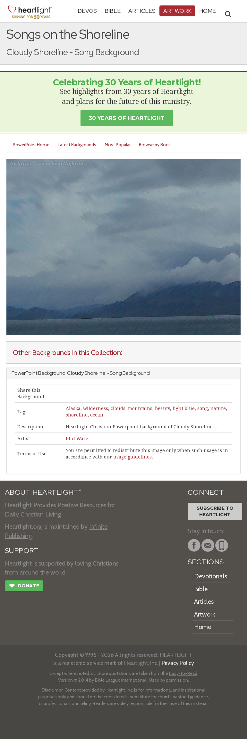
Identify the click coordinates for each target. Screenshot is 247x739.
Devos (87, 10)
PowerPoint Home (31, 144)
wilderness (95, 408)
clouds (118, 408)
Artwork (177, 10)
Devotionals (210, 576)
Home (202, 627)
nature (218, 408)
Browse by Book (155, 144)
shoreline (77, 414)
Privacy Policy (178, 662)
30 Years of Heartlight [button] (127, 118)
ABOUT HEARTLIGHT (43, 492)
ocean (96, 414)
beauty (162, 408)
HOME (207, 10)
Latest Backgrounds (77, 144)
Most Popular (118, 144)
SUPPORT (21, 550)
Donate (24, 586)
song (202, 408)
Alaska (73, 408)
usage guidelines (132, 456)
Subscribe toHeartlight (215, 511)
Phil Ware (77, 438)
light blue (184, 408)
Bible (113, 10)
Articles (142, 10)
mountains (140, 408)
